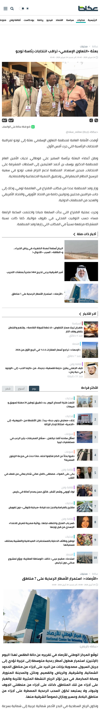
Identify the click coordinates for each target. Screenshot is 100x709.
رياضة (40, 20)
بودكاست (29, 20)
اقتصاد (59, 20)
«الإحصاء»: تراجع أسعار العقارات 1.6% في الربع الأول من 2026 (48, 350)
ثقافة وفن (15, 20)
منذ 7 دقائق (74, 356)
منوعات (69, 434)
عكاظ (93, 46)
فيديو (49, 20)
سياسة (70, 20)
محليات (81, 20)
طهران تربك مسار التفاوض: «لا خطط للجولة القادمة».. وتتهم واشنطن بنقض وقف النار (45, 329)
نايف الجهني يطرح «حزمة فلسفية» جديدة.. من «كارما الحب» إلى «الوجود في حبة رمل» (44, 370)
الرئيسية (92, 20)
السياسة (76, 323)
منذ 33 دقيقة (75, 376)
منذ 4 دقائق (76, 335)
